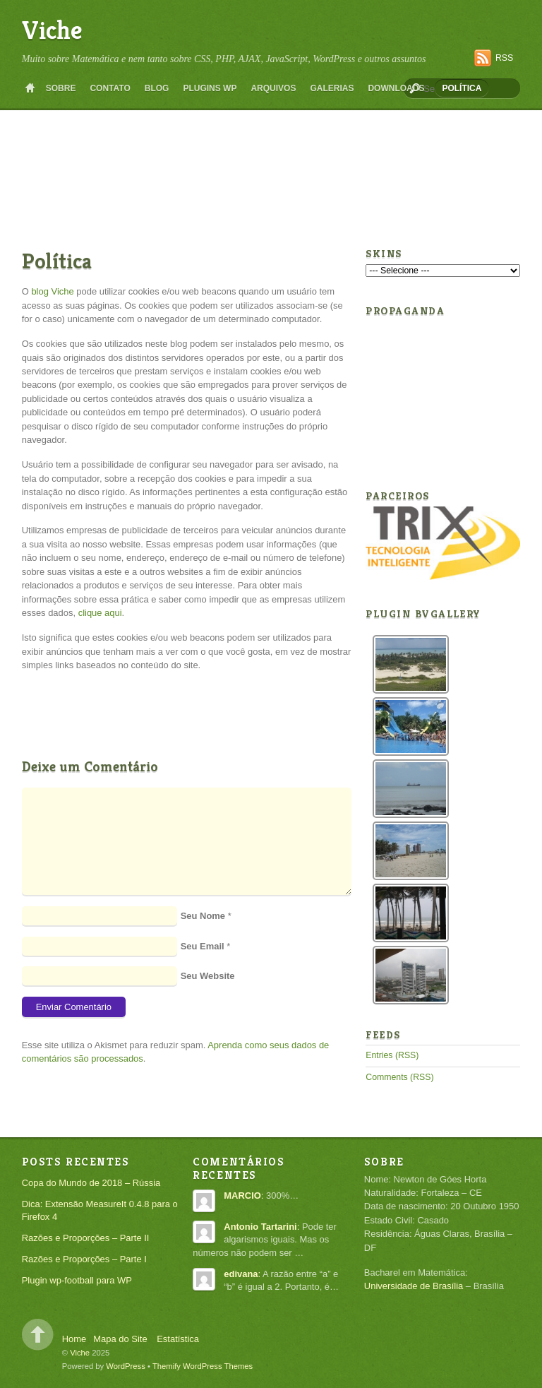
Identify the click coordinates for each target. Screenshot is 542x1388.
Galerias (332, 88)
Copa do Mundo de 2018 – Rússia (91, 1183)
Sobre (61, 88)
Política (461, 88)
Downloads (396, 88)
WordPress (125, 1366)
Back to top (38, 1335)
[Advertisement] (279, 129)
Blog (157, 88)
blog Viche (52, 291)
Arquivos (273, 88)
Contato (110, 88)
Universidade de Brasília (413, 1286)
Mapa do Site (120, 1339)
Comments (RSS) (399, 1077)
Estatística (178, 1339)
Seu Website (208, 976)
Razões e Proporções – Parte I (84, 1259)
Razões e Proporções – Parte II (86, 1238)
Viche (52, 30)
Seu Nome (203, 915)
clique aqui (100, 612)
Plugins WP (209, 88)
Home (30, 88)
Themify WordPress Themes (202, 1366)
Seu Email (202, 946)
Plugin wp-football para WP (77, 1280)
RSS (504, 58)
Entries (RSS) (392, 1055)
